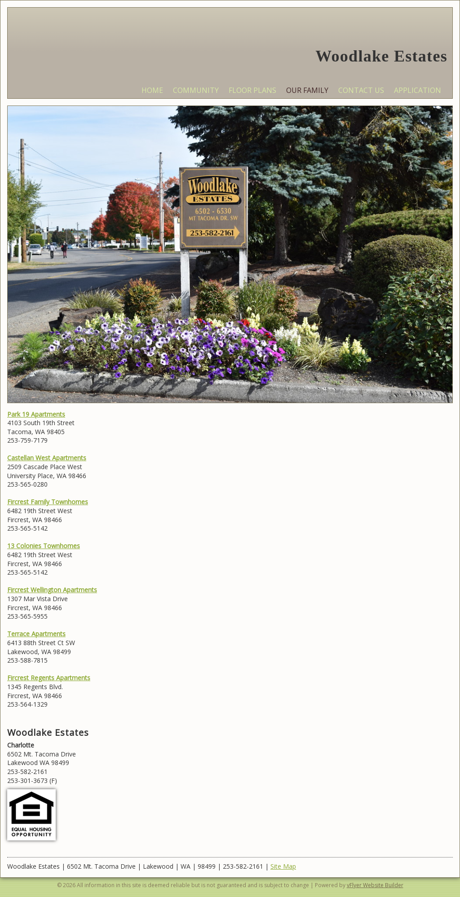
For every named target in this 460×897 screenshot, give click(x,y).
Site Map (283, 866)
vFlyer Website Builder (375, 885)
